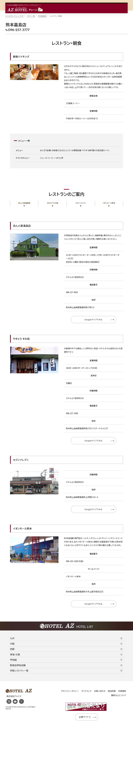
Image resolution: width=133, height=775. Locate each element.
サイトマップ (86, 691)
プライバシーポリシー (70, 691)
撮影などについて (118, 695)
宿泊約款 (112, 691)
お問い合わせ (99, 691)
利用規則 (122, 691)
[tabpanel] (34, 72)
